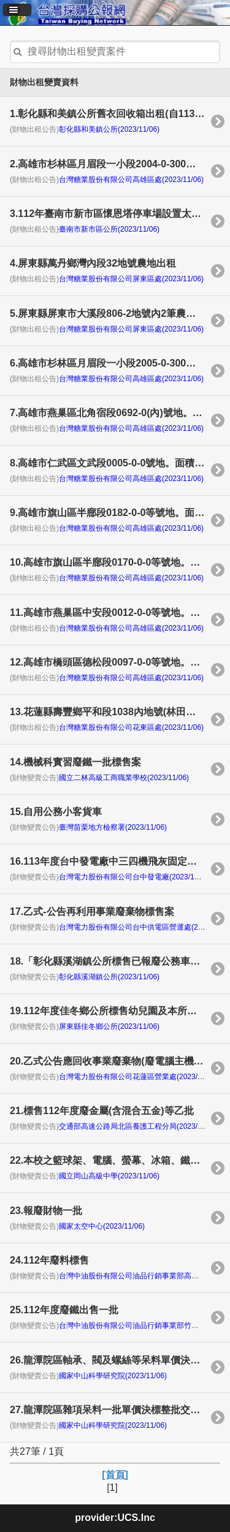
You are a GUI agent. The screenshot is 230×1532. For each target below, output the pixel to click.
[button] (17, 10)
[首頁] (115, 1474)
